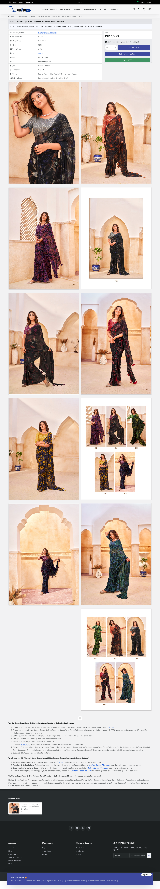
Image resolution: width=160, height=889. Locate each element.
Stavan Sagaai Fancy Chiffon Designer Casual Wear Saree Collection (30, 806)
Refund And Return (14, 861)
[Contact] (28, 2)
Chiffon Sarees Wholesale (26, 16)
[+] (115, 47)
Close (147, 874)
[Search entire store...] (134, 9)
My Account (47, 843)
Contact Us (80, 848)
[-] (107, 47)
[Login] (139, 9)
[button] (134, 47)
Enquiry (128, 60)
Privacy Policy (113, 881)
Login (44, 848)
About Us (11, 848)
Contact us (25, 744)
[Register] (144, 9)
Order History (47, 851)
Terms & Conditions (15, 857)
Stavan (40, 53)
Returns (44, 854)
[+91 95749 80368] (16, 2)
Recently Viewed (14, 798)
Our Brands (80, 851)
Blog (10, 851)
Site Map (79, 854)
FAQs (10, 864)
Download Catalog (127, 54)
